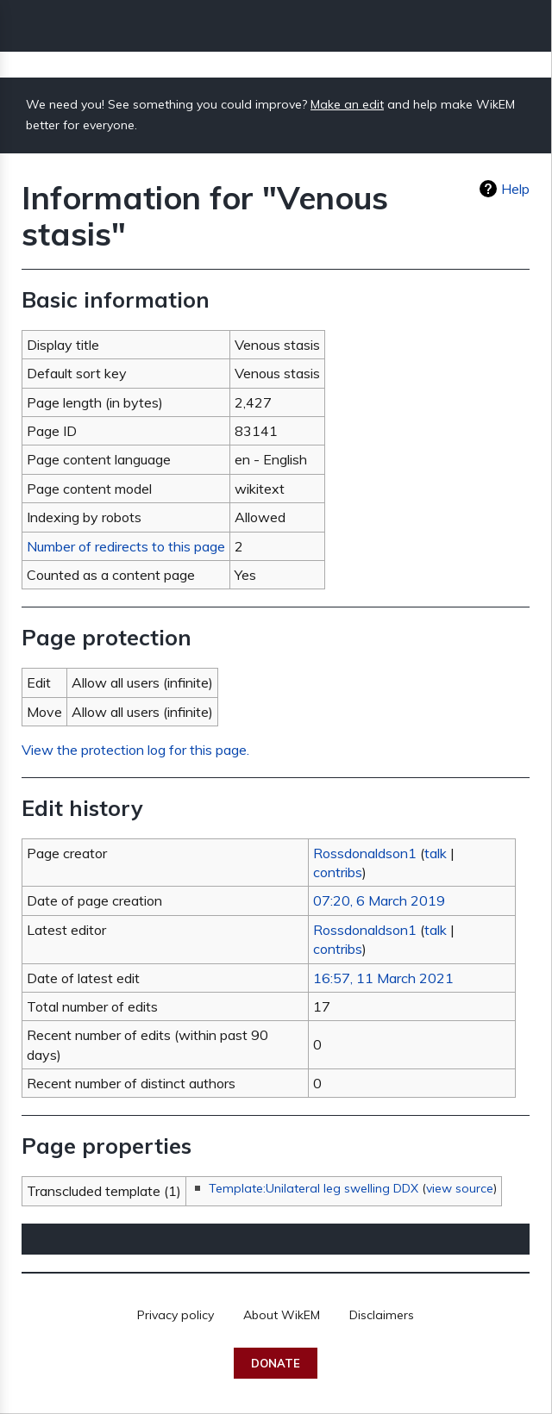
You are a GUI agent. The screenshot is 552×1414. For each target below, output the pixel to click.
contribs (337, 872)
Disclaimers (381, 1315)
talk (435, 853)
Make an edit (347, 104)
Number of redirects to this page (126, 546)
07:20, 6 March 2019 (379, 900)
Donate (275, 1363)
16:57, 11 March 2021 (383, 978)
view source (459, 1188)
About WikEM (281, 1315)
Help (515, 188)
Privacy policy (175, 1315)
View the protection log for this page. (135, 749)
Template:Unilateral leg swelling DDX (313, 1188)
